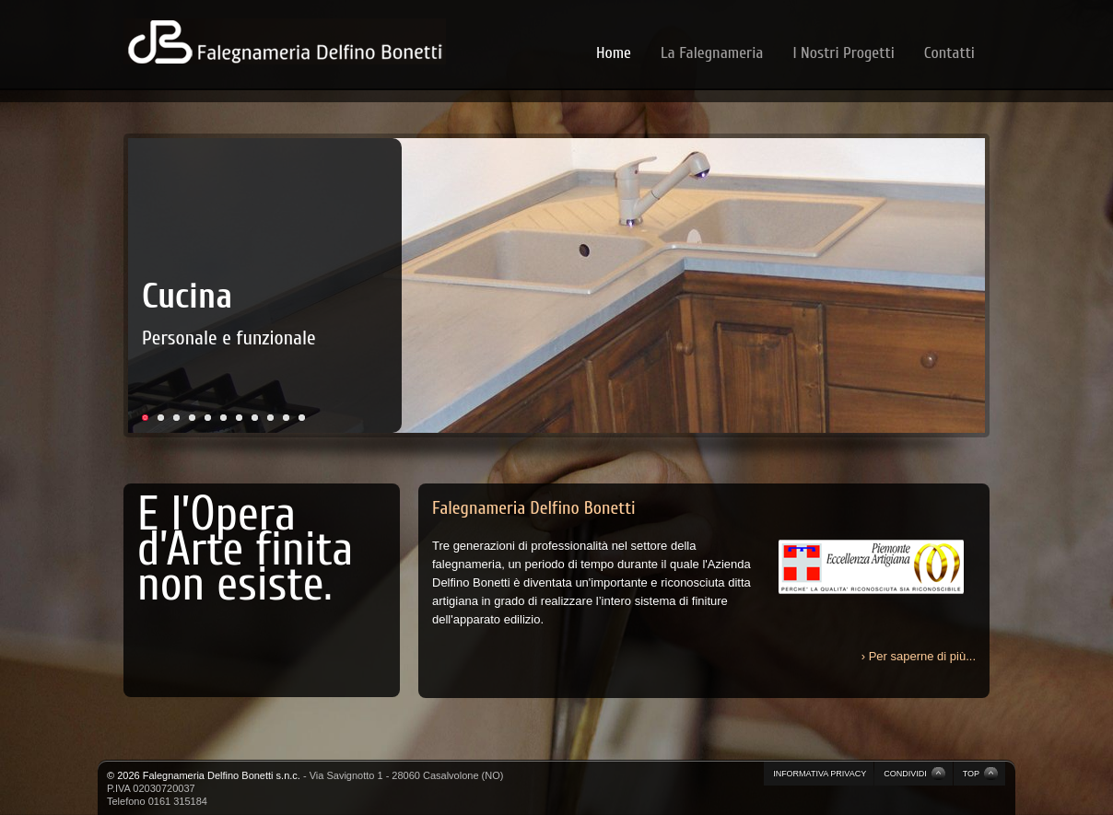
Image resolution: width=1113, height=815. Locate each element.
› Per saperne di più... (918, 656)
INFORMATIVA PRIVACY (819, 773)
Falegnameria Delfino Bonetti (534, 507)
